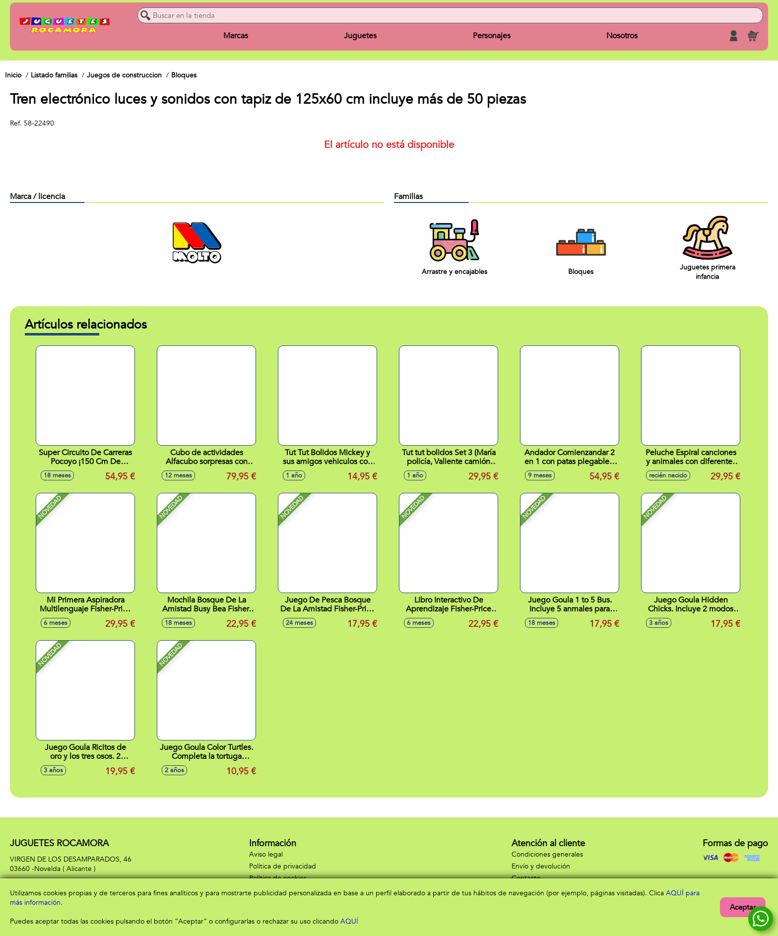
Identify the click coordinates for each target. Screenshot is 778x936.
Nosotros (622, 35)
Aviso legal (266, 854)
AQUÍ (349, 921)
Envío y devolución (541, 866)
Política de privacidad (282, 866)
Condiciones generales (547, 854)
